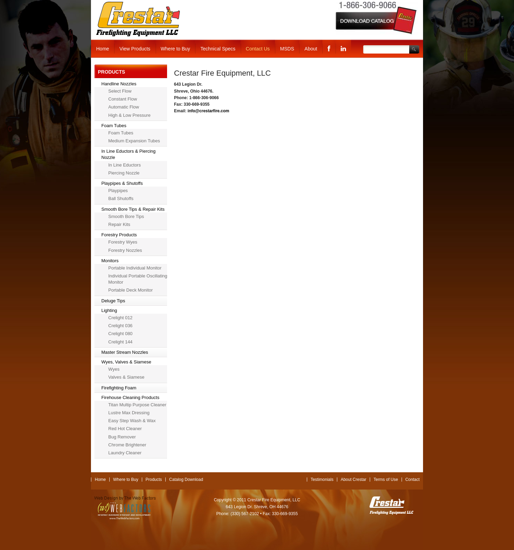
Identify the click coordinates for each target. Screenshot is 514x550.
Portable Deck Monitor (130, 290)
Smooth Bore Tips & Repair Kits (133, 209)
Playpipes (118, 190)
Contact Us (258, 48)
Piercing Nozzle (123, 173)
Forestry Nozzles (125, 250)
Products (154, 479)
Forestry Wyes (122, 242)
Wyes (113, 369)
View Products (134, 48)
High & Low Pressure (129, 115)
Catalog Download (186, 479)
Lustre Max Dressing (128, 412)
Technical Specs (217, 48)
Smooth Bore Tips (126, 216)
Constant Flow (122, 99)
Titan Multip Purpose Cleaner (137, 404)
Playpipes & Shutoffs (122, 183)
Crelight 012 (120, 317)
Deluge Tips (113, 300)
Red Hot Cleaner (125, 428)
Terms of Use (386, 479)
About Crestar (353, 479)
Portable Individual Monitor (135, 268)
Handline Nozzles (118, 83)
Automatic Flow (123, 107)
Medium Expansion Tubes (134, 140)
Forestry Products (119, 234)
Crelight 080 (120, 333)
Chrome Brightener (127, 444)
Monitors (110, 260)
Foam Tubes (113, 125)
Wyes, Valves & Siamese (126, 361)
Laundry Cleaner (124, 452)
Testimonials (322, 479)
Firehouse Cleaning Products (130, 397)
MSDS (287, 48)
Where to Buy (175, 48)
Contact (412, 479)
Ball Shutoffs (121, 198)
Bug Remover (122, 436)
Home (102, 48)
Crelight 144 (120, 341)
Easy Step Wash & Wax (132, 420)
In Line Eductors (124, 165)
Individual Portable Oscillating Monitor (137, 279)
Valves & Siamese (126, 377)
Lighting (109, 310)
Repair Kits (119, 224)
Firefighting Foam (118, 387)
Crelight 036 (120, 325)
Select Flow (119, 91)
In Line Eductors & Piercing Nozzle (128, 154)
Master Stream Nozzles (124, 352)
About (310, 48)
